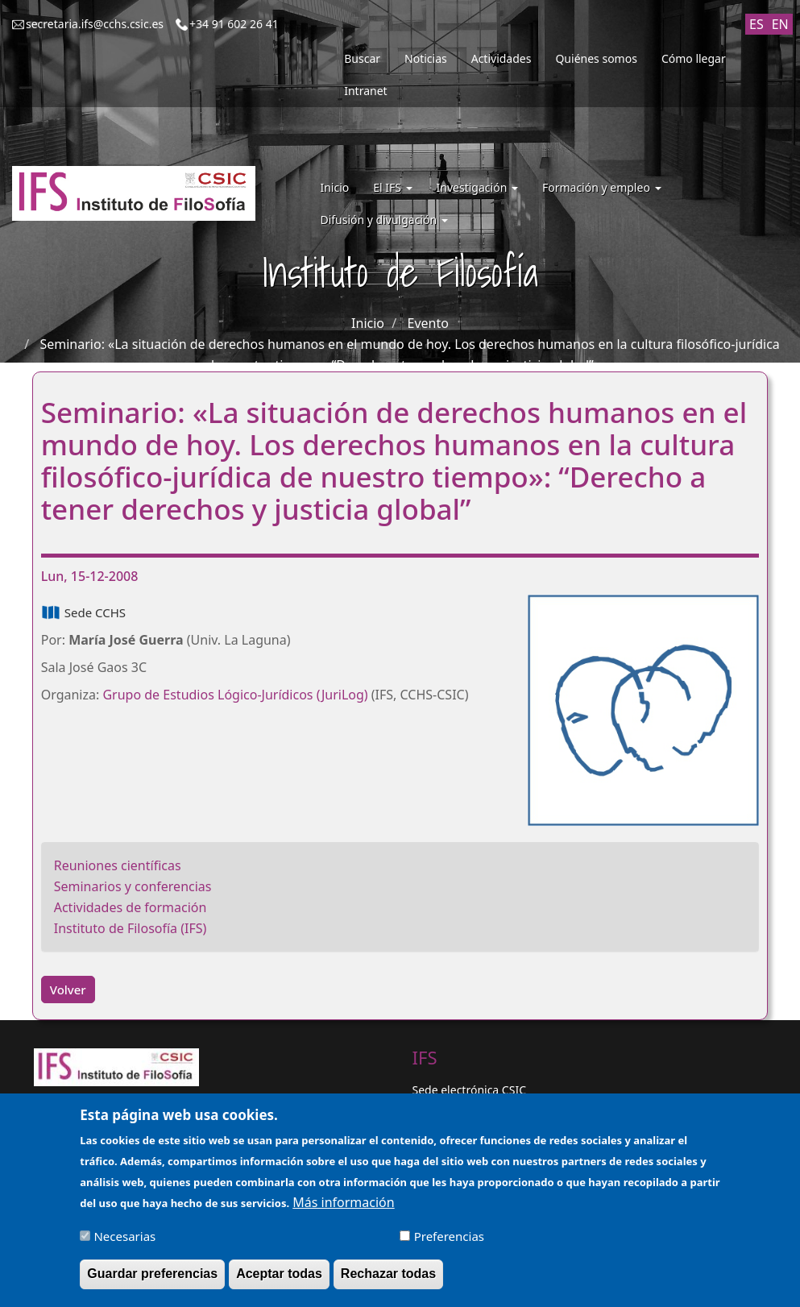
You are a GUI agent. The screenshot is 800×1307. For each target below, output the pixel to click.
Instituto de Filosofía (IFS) (130, 928)
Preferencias (449, 1244)
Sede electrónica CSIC (469, 1089)
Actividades (501, 58)
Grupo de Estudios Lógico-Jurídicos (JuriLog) (234, 694)
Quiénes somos (595, 58)
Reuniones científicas (117, 865)
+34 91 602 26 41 (234, 23)
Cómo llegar (693, 58)
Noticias (425, 58)
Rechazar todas (388, 1281)
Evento (428, 323)
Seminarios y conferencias (133, 886)
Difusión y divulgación (383, 219)
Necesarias (124, 1244)
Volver (68, 989)
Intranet (365, 90)
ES (756, 24)
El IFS (392, 187)
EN (780, 24)
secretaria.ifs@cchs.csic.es (95, 23)
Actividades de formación (130, 907)
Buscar (362, 58)
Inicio (334, 187)
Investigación (477, 187)
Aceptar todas (279, 1281)
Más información (343, 1210)
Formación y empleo (601, 187)
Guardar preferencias (152, 1281)
